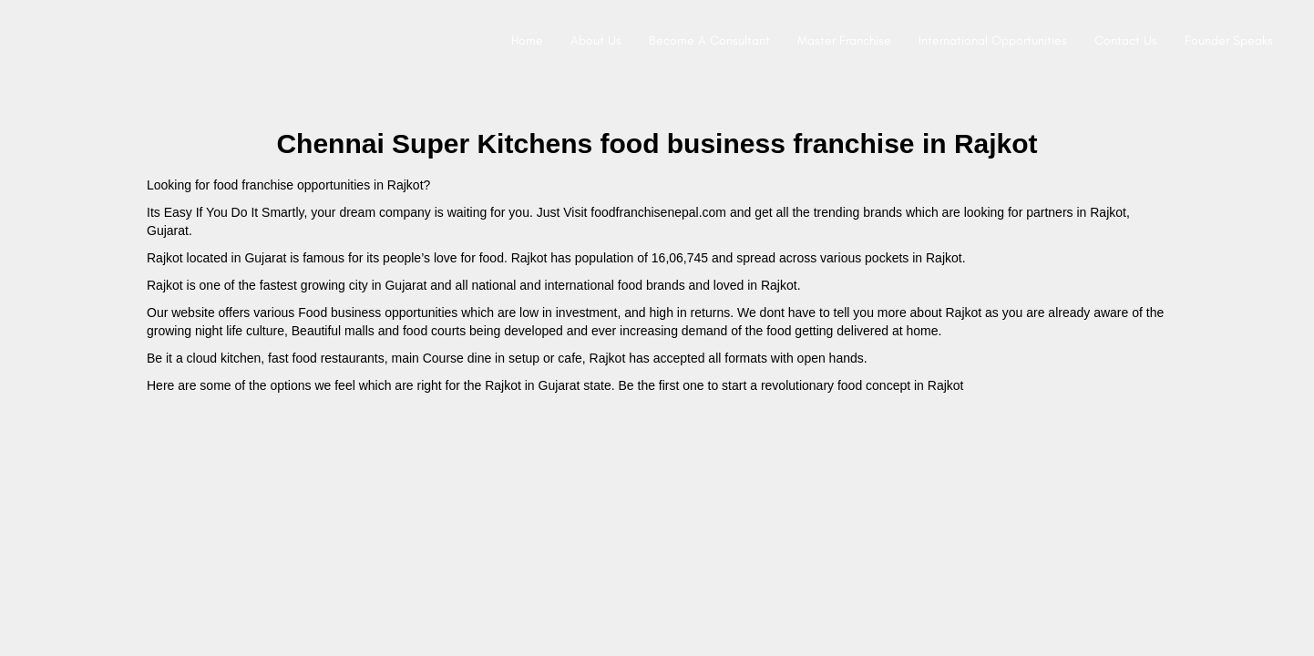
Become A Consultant (709, 40)
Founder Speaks (1229, 40)
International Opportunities (993, 40)
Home (527, 40)
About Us (595, 40)
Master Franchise (844, 40)
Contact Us (1125, 40)
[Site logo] (33, 41)
